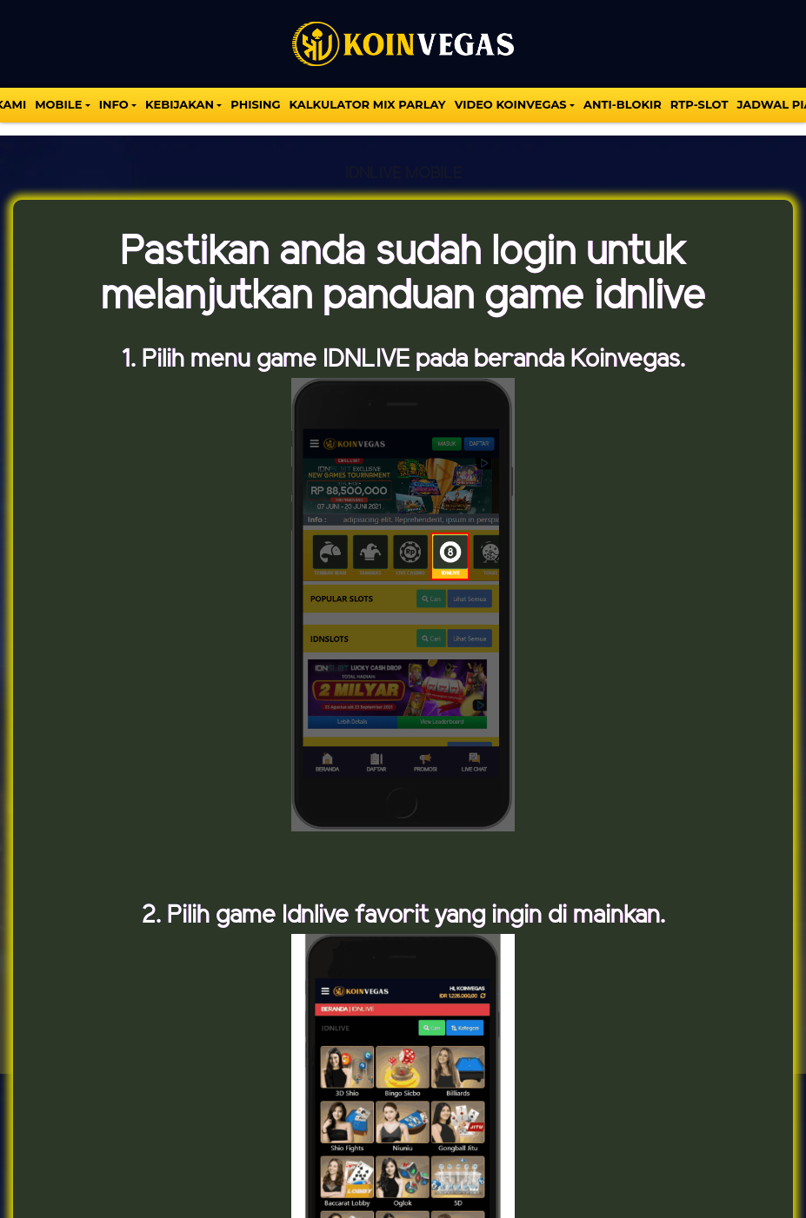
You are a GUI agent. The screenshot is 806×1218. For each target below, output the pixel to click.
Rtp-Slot (699, 104)
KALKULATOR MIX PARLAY (368, 104)
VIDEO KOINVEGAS (511, 104)
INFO (114, 104)
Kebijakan (179, 104)
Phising (255, 104)
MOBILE (58, 104)
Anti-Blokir (622, 104)
